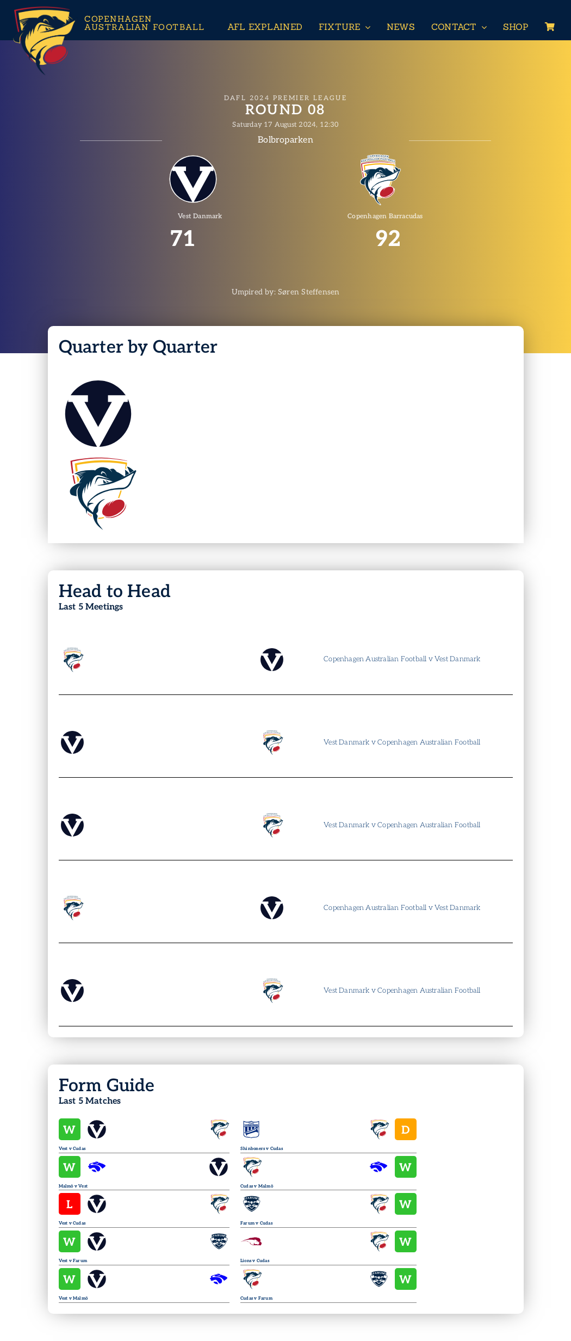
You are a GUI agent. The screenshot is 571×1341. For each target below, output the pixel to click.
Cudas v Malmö (256, 1186)
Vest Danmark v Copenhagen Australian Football (402, 742)
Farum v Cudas (256, 1223)
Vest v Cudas (72, 1148)
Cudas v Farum (256, 1298)
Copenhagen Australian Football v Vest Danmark (402, 659)
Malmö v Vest (73, 1186)
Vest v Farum (73, 1260)
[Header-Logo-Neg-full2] (43, 9)
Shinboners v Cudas (261, 1148)
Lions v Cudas (254, 1260)
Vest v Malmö (73, 1298)
